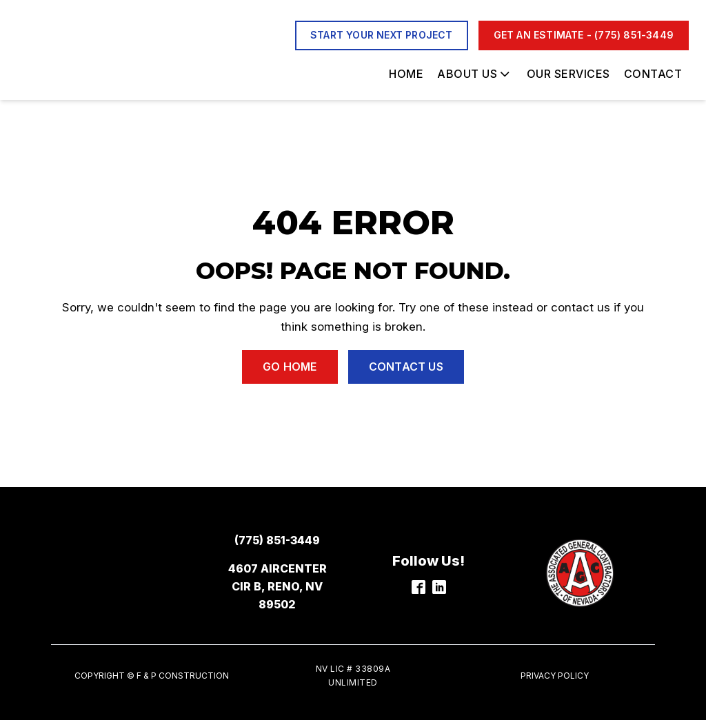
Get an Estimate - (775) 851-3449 (584, 35)
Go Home (289, 366)
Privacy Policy (555, 675)
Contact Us (406, 366)
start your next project (381, 35)
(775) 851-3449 (277, 540)
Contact (653, 74)
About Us (474, 73)
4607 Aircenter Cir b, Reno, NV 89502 (277, 586)
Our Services (568, 74)
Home (406, 74)
